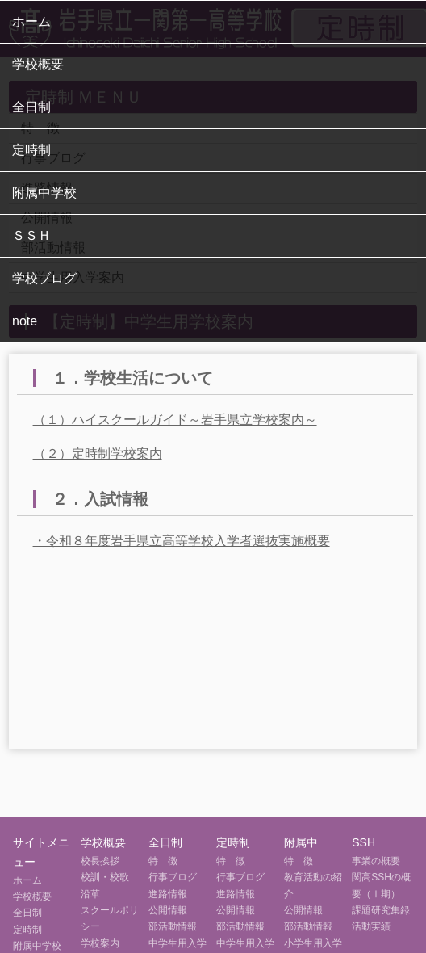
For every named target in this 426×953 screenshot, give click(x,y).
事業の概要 (376, 861)
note (24, 321)
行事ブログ (172, 877)
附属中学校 (44, 192)
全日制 (31, 107)
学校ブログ (44, 278)
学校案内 (100, 943)
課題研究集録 (381, 910)
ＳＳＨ (31, 235)
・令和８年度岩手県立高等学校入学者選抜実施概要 (181, 541)
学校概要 (38, 64)
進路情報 (167, 894)
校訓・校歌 (105, 877)
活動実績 (371, 926)
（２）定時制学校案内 (97, 453)
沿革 (90, 894)
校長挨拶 (100, 861)
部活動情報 (172, 926)
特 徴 (163, 861)
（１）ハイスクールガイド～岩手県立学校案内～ (175, 419)
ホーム (31, 21)
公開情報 (167, 910)
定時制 (31, 150)
